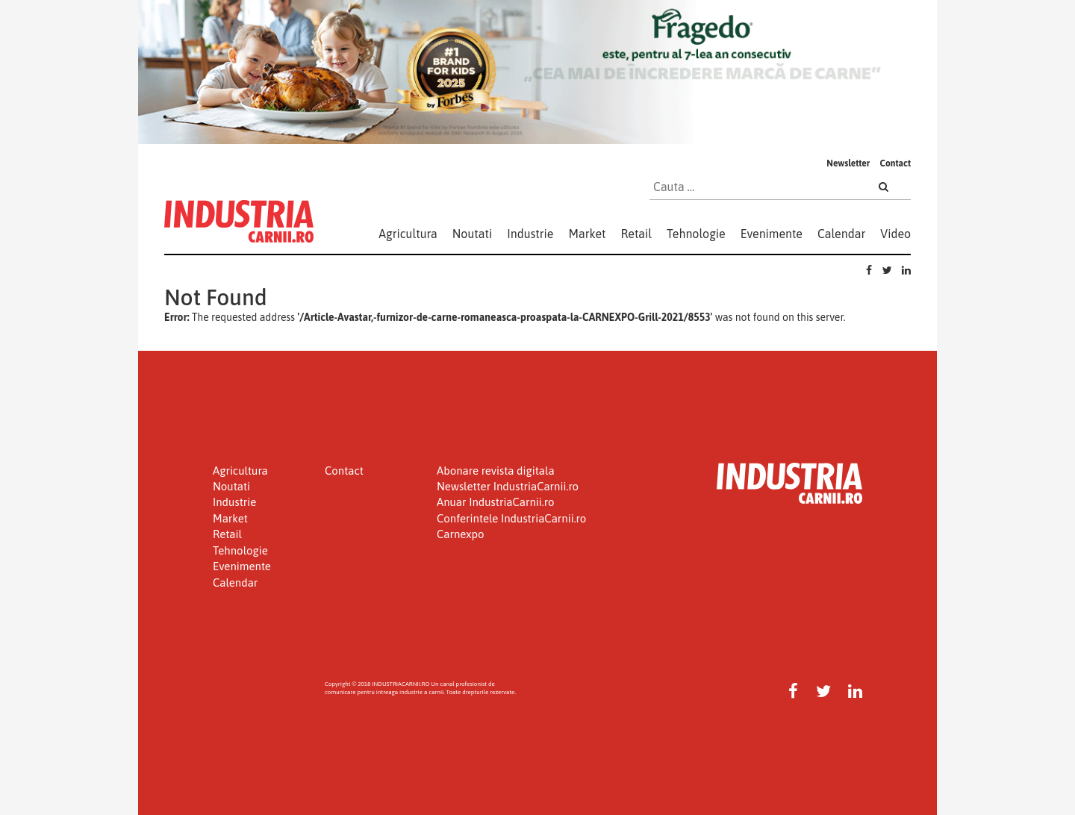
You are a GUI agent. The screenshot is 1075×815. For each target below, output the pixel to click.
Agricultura (407, 233)
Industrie (530, 233)
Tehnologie (696, 233)
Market (586, 233)
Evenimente (772, 233)
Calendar (841, 233)
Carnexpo (460, 534)
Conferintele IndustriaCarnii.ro (511, 518)
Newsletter (848, 163)
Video (895, 233)
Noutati (472, 233)
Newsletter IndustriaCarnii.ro (508, 486)
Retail (636, 233)
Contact (895, 163)
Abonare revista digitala (496, 470)
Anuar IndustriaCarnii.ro (496, 502)
